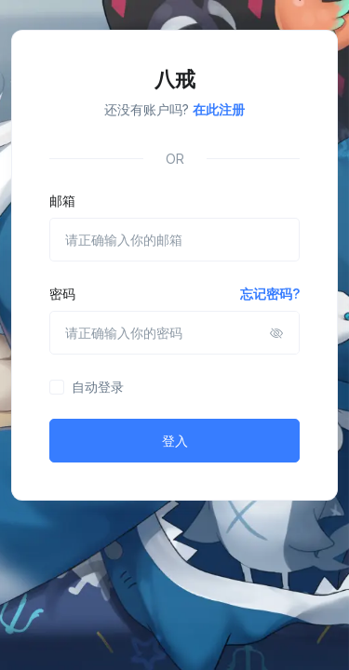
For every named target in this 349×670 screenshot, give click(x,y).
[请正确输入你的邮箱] (174, 239)
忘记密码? (270, 294)
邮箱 (62, 200)
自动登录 (98, 387)
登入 (175, 441)
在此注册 (219, 109)
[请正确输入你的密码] (174, 333)
